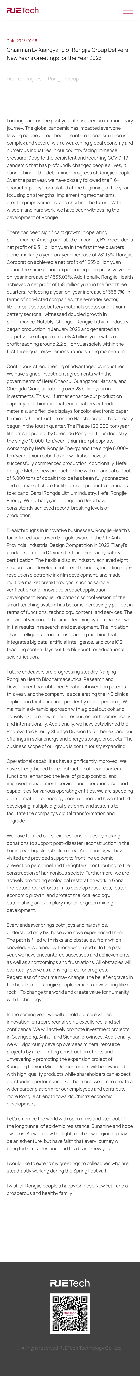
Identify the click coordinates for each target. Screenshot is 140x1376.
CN (116, 8)
